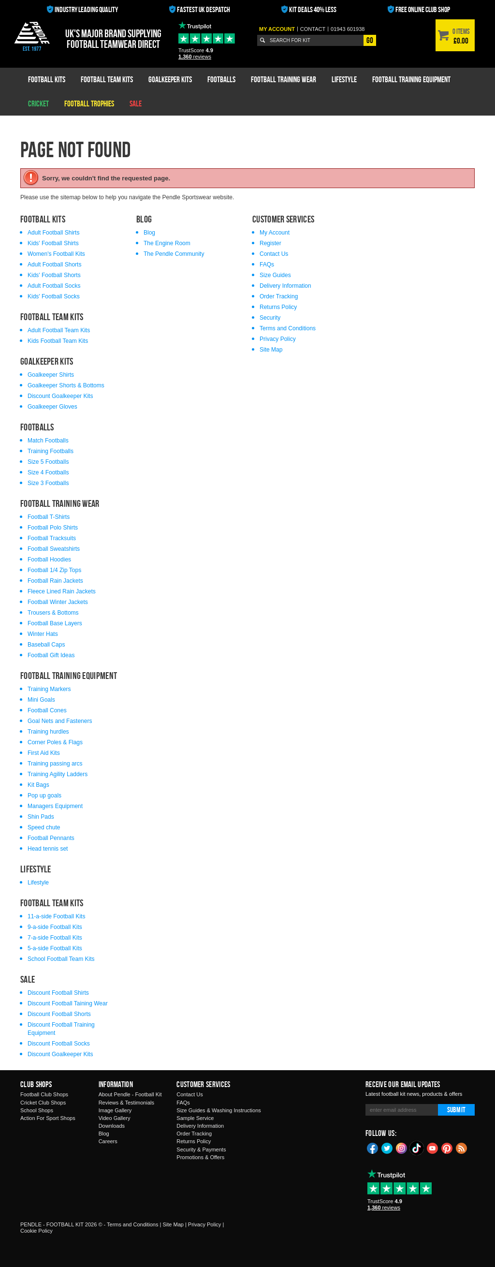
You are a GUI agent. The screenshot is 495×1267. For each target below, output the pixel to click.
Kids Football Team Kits (58, 341)
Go (369, 40)
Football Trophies (89, 103)
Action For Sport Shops (47, 1118)
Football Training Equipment (411, 79)
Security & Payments (201, 1149)
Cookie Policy (36, 1231)
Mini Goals (41, 699)
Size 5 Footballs (48, 461)
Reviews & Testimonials (126, 1102)
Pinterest (447, 1147)
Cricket (38, 103)
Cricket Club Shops (43, 1102)
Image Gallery (115, 1110)
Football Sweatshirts (54, 548)
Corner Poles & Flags (55, 742)
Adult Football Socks (54, 285)
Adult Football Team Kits (59, 330)
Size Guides (275, 275)
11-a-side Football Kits (56, 916)
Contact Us (274, 253)
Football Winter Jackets (58, 602)
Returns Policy (278, 307)
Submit (456, 1109)
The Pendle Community (174, 253)
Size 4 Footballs (48, 472)
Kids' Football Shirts (53, 243)
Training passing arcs (55, 763)
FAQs (267, 264)
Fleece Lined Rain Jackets (62, 591)
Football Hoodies (49, 559)
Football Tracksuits (52, 538)
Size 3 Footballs (48, 483)
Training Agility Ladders (57, 774)
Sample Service (195, 1118)
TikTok (417, 1148)
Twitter (387, 1147)
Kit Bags (38, 784)
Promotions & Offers (200, 1157)
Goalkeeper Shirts (51, 374)
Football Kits (46, 79)
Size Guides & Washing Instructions (218, 1110)
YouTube (432, 1147)
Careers (108, 1141)
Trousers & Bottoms (53, 612)
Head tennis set (48, 848)
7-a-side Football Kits (55, 937)
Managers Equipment (55, 806)
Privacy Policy (278, 339)
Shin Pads (41, 816)
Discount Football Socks (59, 1043)
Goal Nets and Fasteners (60, 721)
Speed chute (44, 827)
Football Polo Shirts (53, 527)
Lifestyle (344, 79)
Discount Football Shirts (58, 992)
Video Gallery (115, 1118)
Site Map (271, 349)
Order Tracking (279, 296)
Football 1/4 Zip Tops (54, 570)
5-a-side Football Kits (55, 948)
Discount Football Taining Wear (68, 1003)
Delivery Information (285, 285)
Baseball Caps (46, 644)
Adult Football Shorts (54, 264)
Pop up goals (44, 795)
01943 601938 (347, 29)
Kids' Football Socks (54, 296)
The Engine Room (167, 243)
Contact (312, 29)
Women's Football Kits (56, 253)
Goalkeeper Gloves (52, 406)
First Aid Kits (44, 753)
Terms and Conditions (288, 328)
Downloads (112, 1126)
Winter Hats (43, 634)
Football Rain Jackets (55, 580)
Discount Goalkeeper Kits (60, 396)
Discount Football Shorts (59, 1014)
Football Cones (47, 710)
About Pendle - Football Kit (130, 1094)
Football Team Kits (107, 79)
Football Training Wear (283, 79)
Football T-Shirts (49, 517)
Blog (149, 232)
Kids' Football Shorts (54, 275)
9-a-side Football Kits (55, 927)
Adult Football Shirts (53, 232)
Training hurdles (48, 731)
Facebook (372, 1147)
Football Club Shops (44, 1094)
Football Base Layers (55, 623)
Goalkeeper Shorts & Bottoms (66, 385)
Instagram (401, 1147)
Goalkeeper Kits (170, 79)
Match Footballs (48, 440)
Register (270, 243)
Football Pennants (51, 838)
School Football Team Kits (61, 959)
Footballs (221, 79)
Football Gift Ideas (51, 655)
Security (270, 317)
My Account (277, 29)
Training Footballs (50, 451)
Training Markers (49, 689)
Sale (136, 103)
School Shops (36, 1110)
